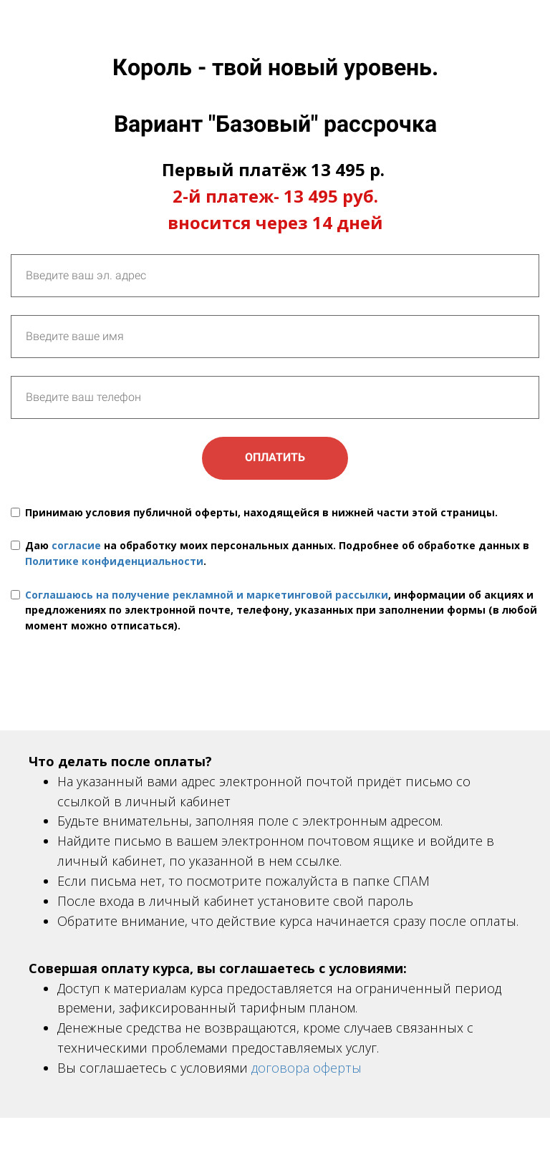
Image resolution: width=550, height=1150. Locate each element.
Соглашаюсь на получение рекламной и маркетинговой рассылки (206, 594)
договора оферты (306, 1067)
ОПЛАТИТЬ (275, 457)
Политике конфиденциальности (114, 561)
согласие (76, 545)
